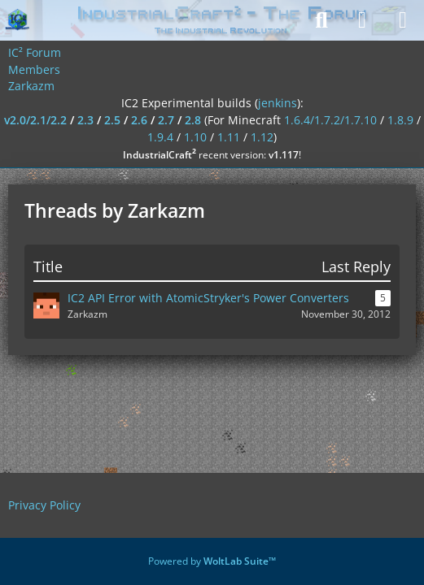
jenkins (277, 102)
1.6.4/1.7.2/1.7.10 (330, 120)
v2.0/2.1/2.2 (35, 120)
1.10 (195, 137)
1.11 (228, 137)
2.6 (139, 120)
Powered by (212, 561)
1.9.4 (160, 137)
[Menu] (403, 20)
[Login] (362, 20)
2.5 (112, 120)
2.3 (85, 120)
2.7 (166, 120)
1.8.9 (400, 120)
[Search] (321, 20)
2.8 (193, 120)
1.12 (262, 137)
